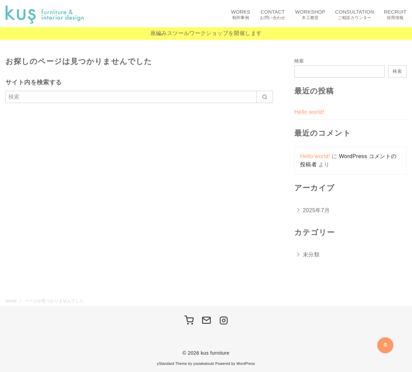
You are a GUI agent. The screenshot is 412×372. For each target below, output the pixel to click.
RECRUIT (395, 14)
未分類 (311, 254)
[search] (264, 97)
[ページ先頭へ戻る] (385, 345)
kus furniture (215, 353)
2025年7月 (316, 210)
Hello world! (309, 112)
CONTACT (272, 14)
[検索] (139, 97)
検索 (299, 61)
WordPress (245, 364)
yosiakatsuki (203, 364)
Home (11, 301)
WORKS (240, 14)
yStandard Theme (172, 364)
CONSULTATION (354, 14)
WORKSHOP (310, 14)
